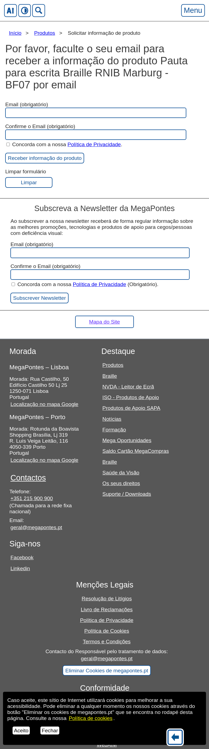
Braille (109, 376)
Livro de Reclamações (107, 609)
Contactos (28, 477)
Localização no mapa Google (44, 404)
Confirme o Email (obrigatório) (95, 131)
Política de (91, 718)
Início (15, 33)
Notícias (111, 419)
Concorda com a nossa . (64, 144)
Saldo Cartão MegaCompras (135, 451)
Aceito (21, 730)
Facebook (21, 557)
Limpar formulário (28, 178)
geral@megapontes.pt (36, 527)
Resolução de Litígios (107, 598)
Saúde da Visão (120, 473)
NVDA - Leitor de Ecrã (128, 387)
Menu (193, 10)
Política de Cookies (106, 631)
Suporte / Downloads (126, 494)
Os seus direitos (121, 483)
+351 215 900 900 (31, 498)
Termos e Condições (107, 641)
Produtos (44, 33)
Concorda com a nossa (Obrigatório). (84, 284)
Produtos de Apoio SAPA (131, 408)
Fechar (50, 730)
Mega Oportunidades (126, 440)
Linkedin (20, 568)
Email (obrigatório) (95, 121)
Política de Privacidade (94, 144)
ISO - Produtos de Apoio (130, 397)
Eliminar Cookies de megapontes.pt (106, 670)
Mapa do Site (104, 322)
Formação (114, 430)
